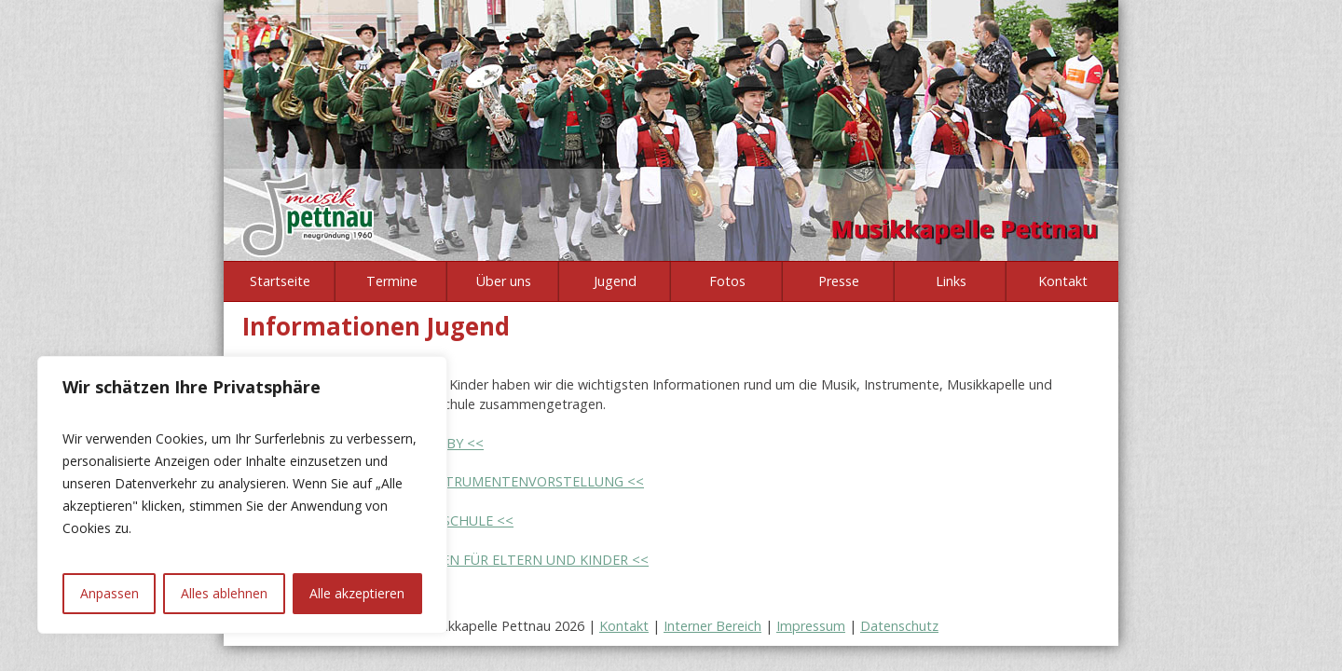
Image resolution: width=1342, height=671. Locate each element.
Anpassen (109, 593)
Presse (838, 281)
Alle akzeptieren (356, 593)
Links (951, 281)
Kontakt (1063, 281)
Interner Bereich (712, 626)
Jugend (615, 281)
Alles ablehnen (224, 593)
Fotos (727, 281)
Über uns (503, 281)
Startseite (280, 281)
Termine (392, 281)
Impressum (810, 626)
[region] (242, 495)
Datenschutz (899, 626)
